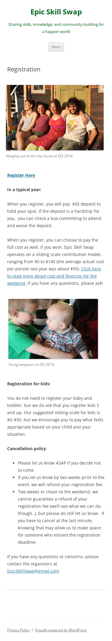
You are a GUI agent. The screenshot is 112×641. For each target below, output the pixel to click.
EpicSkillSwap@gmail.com (33, 571)
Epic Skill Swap (56, 12)
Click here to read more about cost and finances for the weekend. (54, 276)
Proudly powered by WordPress (61, 630)
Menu (56, 46)
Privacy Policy (18, 630)
